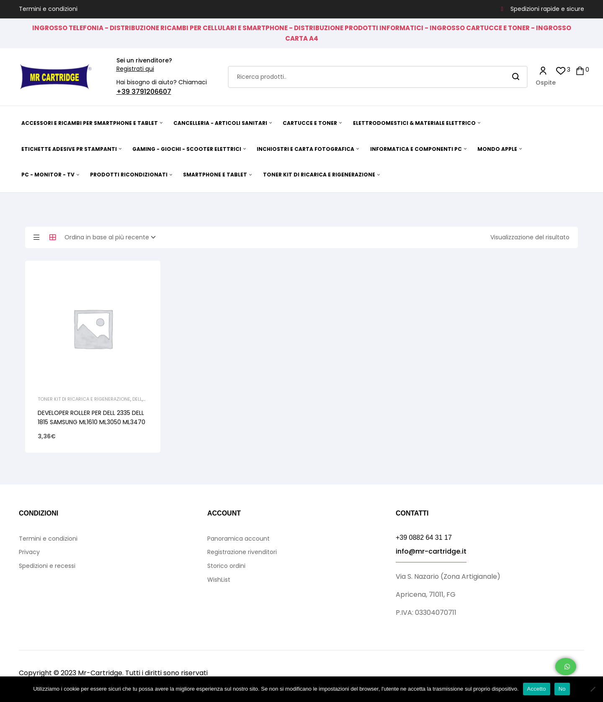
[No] (592, 689)
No (562, 689)
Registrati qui (135, 69)
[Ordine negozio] (112, 237)
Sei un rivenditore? (144, 60)
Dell (137, 399)
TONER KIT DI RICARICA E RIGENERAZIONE (84, 399)
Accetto (536, 689)
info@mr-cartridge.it (431, 551)
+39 (123, 91)
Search (516, 77)
